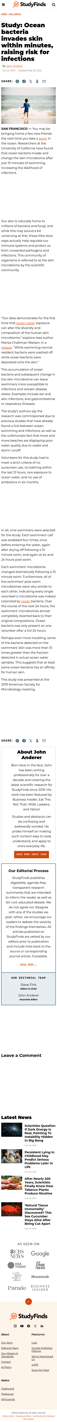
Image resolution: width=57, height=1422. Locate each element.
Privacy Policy (8, 1416)
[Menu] (3, 4)
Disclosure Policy (23, 1416)
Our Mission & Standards (9, 1355)
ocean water (25, 323)
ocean (25, 601)
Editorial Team (10, 1348)
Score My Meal (40, 1370)
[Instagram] (15, 1326)
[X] (35, 1326)
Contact (6, 1361)
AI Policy (6, 1367)
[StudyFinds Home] (29, 4)
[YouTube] (22, 1326)
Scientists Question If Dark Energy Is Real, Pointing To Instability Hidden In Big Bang (40, 1133)
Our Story (7, 1342)
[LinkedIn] (42, 1326)
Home (4, 14)
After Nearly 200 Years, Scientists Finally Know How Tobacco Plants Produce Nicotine (39, 1186)
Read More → (28, 964)
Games (5, 1380)
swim (43, 138)
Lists (34, 1342)
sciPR (35, 1364)
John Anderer (14, 66)
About (5, 1334)
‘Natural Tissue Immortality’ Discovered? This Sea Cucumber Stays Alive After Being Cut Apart (38, 1214)
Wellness (15, 14)
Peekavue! (7, 1394)
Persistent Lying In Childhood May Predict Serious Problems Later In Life (39, 1159)
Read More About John (31, 854)
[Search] (53, 4)
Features (38, 1334)
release (6, 347)
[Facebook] (28, 1326)
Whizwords (8, 1399)
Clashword (7, 1388)
